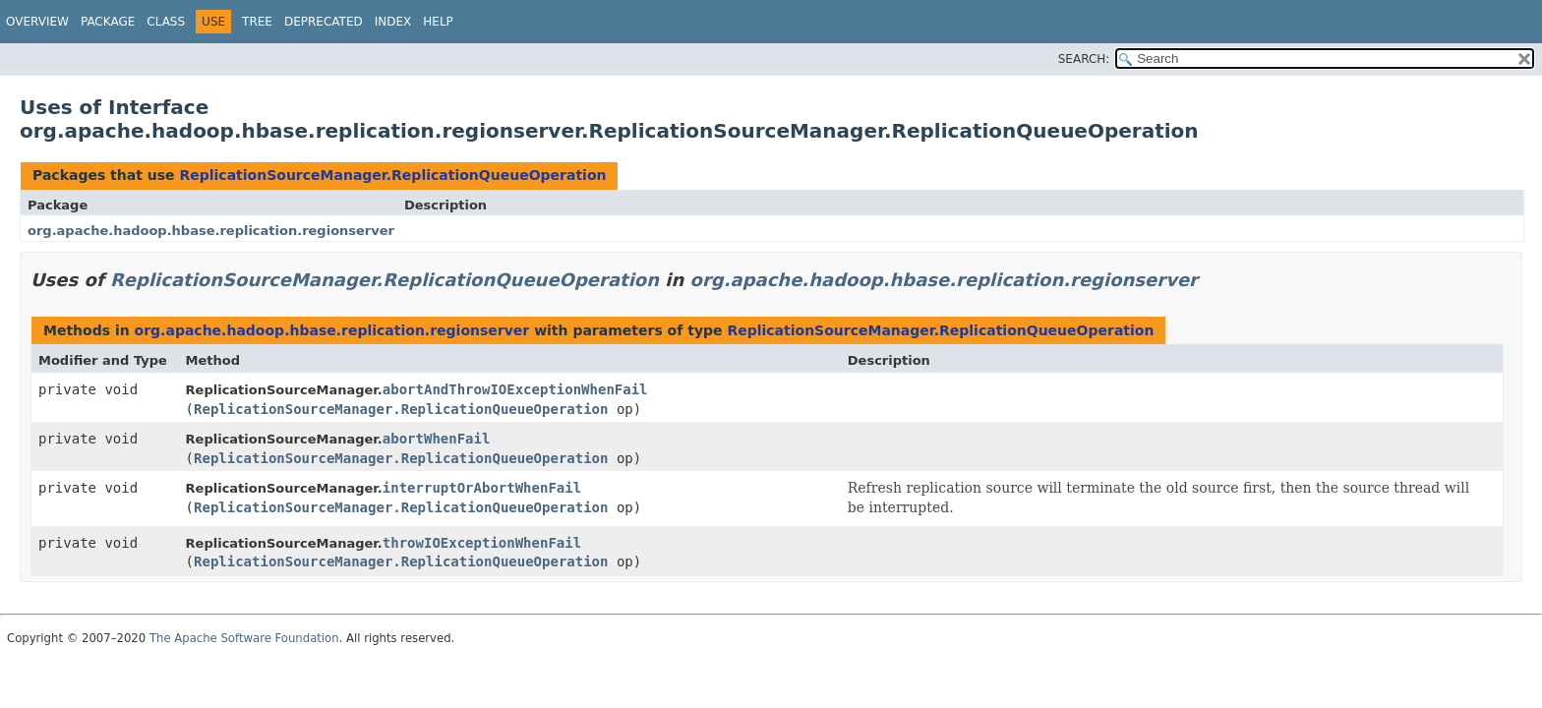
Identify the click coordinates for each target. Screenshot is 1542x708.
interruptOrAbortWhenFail (482, 488)
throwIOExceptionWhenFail (482, 543)
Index (393, 22)
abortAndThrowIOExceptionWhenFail (515, 389)
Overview (37, 22)
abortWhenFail (437, 438)
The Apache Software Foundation (244, 638)
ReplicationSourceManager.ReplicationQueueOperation (392, 175)
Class (166, 22)
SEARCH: (1084, 59)
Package (108, 22)
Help (438, 22)
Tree (257, 22)
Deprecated (323, 22)
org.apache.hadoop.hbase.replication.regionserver (211, 230)
